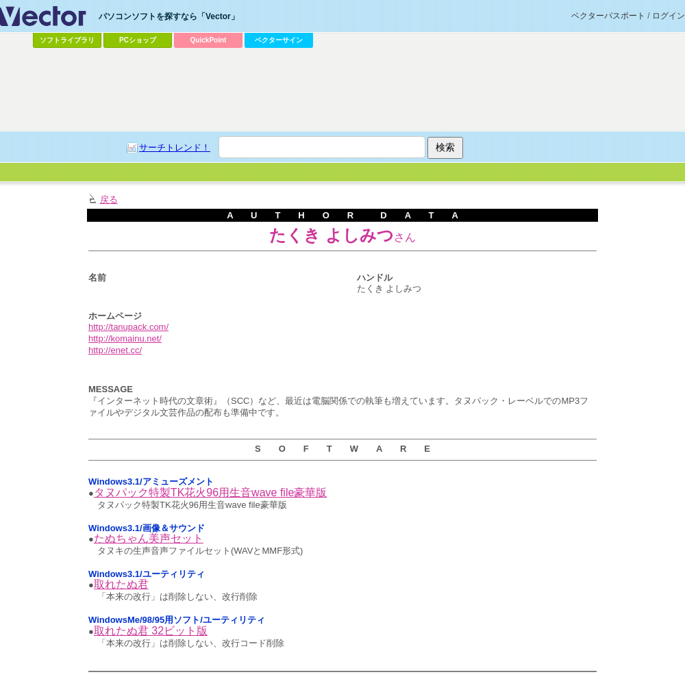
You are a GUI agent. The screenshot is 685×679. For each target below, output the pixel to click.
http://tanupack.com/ (128, 327)
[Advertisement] (333, 155)
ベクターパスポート (608, 16)
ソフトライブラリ (67, 40)
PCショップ (137, 40)
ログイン (668, 16)
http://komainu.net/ (125, 338)
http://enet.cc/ (115, 350)
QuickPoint (208, 40)
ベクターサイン (279, 40)
